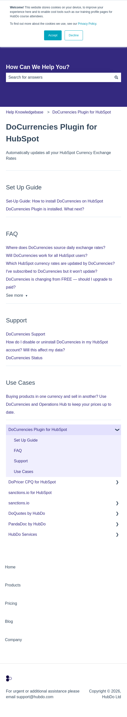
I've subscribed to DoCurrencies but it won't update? (51, 271)
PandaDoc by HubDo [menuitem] (27, 524)
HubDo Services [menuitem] (22, 534)
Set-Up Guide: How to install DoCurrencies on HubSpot (54, 201)
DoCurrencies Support (25, 334)
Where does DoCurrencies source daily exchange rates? (55, 248)
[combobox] (59, 77)
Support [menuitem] (21, 461)
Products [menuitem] (13, 585)
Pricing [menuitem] (11, 603)
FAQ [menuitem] (18, 450)
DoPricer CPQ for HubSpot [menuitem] (32, 482)
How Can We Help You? (38, 67)
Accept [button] (52, 35)
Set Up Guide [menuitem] (26, 440)
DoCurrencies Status (24, 358)
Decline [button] (74, 35)
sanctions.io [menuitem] (18, 503)
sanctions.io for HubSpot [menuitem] (29, 493)
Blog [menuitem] (9, 621)
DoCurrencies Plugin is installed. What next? (45, 209)
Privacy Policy (87, 23)
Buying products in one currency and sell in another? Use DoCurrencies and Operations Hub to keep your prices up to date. (58, 404)
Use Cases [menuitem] (23, 472)
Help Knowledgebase (24, 112)
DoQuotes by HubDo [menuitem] (26, 513)
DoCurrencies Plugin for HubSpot (81, 112)
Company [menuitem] (13, 640)
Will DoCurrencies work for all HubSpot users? (46, 255)
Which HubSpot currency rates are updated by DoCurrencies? (60, 263)
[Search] (116, 77)
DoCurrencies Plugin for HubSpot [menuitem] (37, 429)
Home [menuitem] (10, 567)
